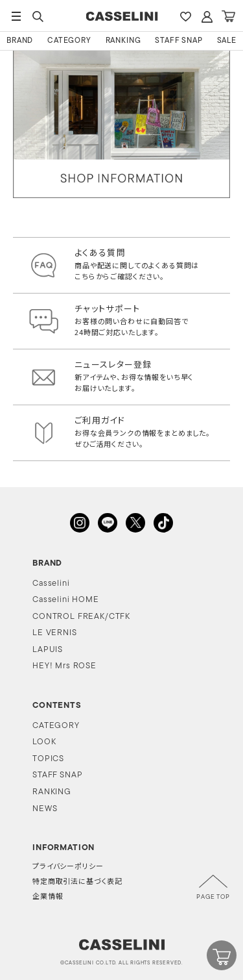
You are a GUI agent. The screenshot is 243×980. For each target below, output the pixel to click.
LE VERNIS (54, 633)
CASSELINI (121, 16)
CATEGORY (69, 41)
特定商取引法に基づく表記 (77, 882)
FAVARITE (185, 16)
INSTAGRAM (79, 523)
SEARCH (37, 16)
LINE (107, 523)
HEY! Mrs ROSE (64, 666)
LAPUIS (47, 650)
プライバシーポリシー (67, 867)
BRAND (19, 41)
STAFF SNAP (178, 41)
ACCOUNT (206, 16)
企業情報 (47, 897)
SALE (227, 41)
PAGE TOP (213, 897)
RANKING (123, 41)
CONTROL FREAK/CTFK (81, 616)
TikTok (163, 523)
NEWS (44, 809)
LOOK (44, 742)
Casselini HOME (65, 600)
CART (228, 16)
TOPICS (48, 759)
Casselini (51, 583)
